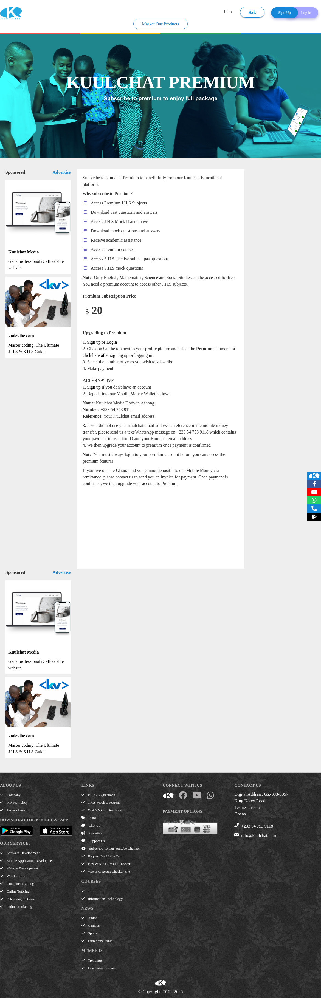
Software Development (20, 853)
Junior (89, 918)
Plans (228, 11)
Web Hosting (12, 876)
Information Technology (102, 899)
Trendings (91, 960)
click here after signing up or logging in (117, 355)
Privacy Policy (13, 802)
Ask (252, 12)
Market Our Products (160, 24)
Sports (89, 933)
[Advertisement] (156, 525)
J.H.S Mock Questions (100, 802)
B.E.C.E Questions (98, 795)
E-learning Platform (17, 899)
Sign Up (284, 13)
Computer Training (17, 884)
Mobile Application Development (27, 861)
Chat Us (90, 825)
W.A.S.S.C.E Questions (101, 810)
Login (111, 342)
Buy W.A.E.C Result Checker (106, 864)
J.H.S (88, 891)
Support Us (93, 841)
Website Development (19, 868)
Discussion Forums (98, 968)
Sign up (93, 342)
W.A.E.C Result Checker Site (105, 871)
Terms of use (12, 810)
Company (10, 795)
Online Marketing (16, 907)
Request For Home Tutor (102, 856)
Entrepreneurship (97, 941)
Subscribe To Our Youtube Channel (110, 848)
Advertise (62, 172)
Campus (90, 925)
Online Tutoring (15, 891)
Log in (306, 13)
